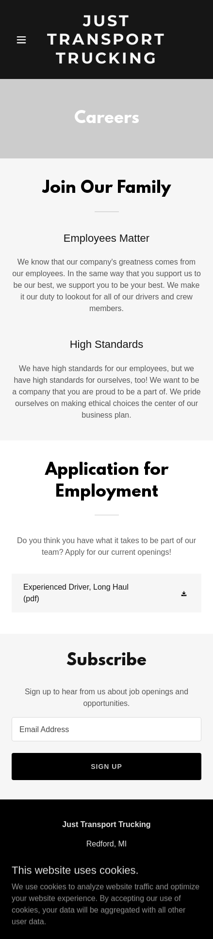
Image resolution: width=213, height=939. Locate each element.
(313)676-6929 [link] (106, 863)
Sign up (106, 766)
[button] (24, 39)
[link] (106, 39)
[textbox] (106, 729)
